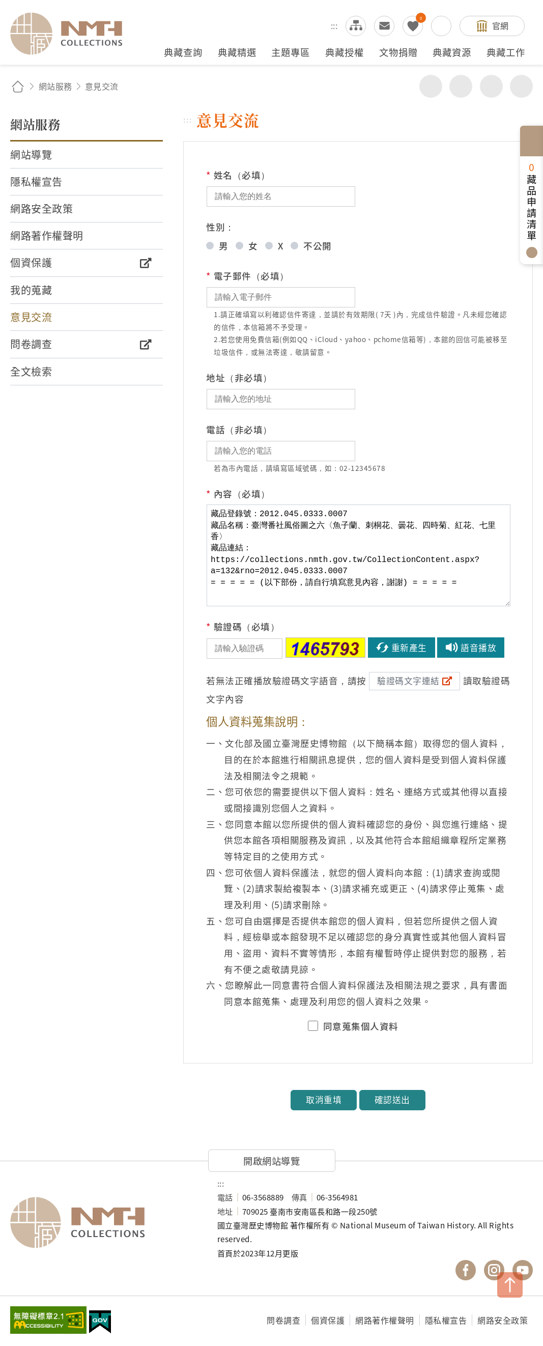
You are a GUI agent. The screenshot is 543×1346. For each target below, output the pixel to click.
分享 (430, 86)
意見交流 (384, 26)
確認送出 (392, 1099)
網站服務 (55, 86)
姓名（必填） (238, 175)
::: (334, 25)
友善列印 (460, 86)
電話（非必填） (239, 429)
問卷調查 (283, 1320)
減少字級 (521, 86)
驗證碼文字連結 (408, 681)
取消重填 (323, 1099)
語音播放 (478, 647)
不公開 (317, 245)
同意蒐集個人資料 (360, 1026)
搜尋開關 (441, 26)
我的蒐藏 (413, 26)
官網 (500, 25)
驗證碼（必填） (242, 627)
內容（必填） (238, 494)
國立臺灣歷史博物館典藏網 (72, 33)
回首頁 (17, 86)
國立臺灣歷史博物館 (103, 1222)
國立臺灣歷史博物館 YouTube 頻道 (522, 1270)
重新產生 (409, 647)
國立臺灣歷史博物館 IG (494, 1270)
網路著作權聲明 (384, 1320)
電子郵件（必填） (247, 276)
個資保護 (328, 1320)
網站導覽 (356, 26)
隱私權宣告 (446, 1320)
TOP (510, 1285)
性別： (220, 226)
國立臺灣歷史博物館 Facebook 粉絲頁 (465, 1270)
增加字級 (491, 86)
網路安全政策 (502, 1320)
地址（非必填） (239, 377)
